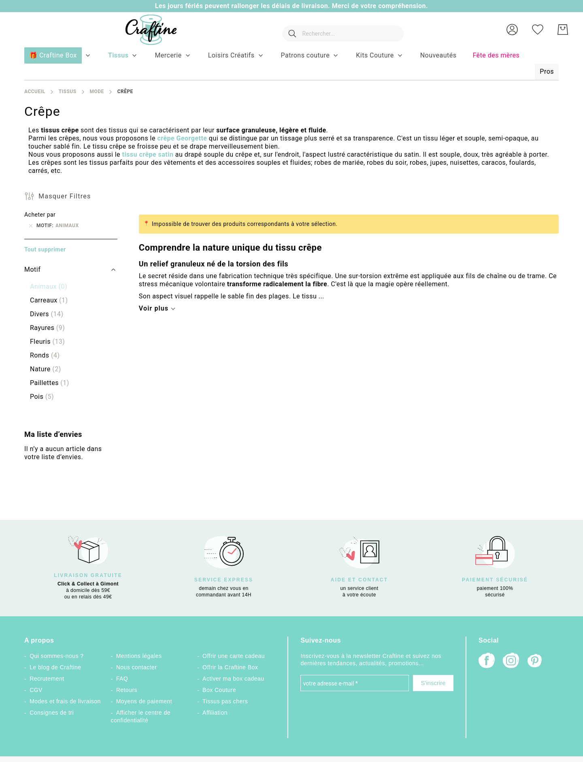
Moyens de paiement (144, 701)
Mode (96, 91)
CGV (36, 690)
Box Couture (219, 690)
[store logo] (143, 29)
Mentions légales (139, 656)
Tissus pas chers (225, 701)
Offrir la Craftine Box (230, 667)
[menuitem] (118, 55)
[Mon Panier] (563, 29)
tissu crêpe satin (147, 154)
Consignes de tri (52, 712)
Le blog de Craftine (55, 667)
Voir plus (153, 308)
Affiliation (215, 712)
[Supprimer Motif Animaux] (30, 225)
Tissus (68, 91)
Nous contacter (136, 667)
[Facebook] (487, 661)
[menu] (291, 64)
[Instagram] (511, 661)
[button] (512, 29)
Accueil (34, 91)
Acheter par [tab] (39, 214)
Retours (126, 690)
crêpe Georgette (182, 138)
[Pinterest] (535, 661)
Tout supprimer (45, 249)
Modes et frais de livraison (65, 701)
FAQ (122, 678)
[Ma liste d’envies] (538, 29)
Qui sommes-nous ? (56, 656)
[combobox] (339, 29)
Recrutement (47, 678)
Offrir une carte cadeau (233, 656)
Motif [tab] (32, 269)
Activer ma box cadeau (233, 678)
